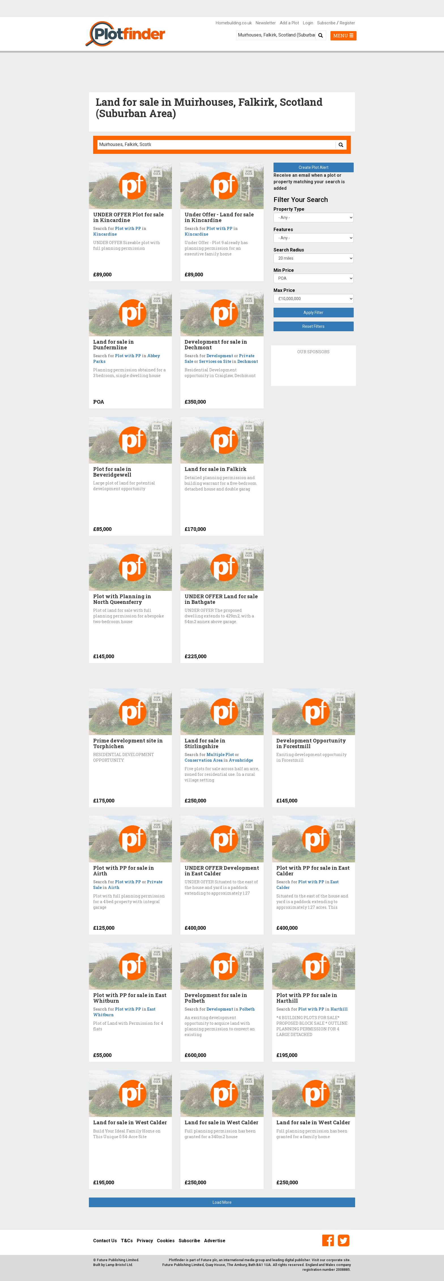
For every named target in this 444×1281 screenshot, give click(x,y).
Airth (113, 887)
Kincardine (105, 234)
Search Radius (289, 250)
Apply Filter (313, 312)
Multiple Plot (220, 754)
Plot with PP (128, 228)
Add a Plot (289, 22)
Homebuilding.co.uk (234, 22)
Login (308, 22)
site (346, 1260)
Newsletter (266, 22)
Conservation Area (204, 760)
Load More (222, 1202)
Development (219, 355)
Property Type (289, 209)
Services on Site (215, 361)
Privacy (145, 1240)
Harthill (339, 1009)
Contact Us (105, 1240)
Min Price (284, 270)
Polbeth (247, 1009)
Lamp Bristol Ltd (119, 1265)
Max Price (284, 290)
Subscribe (326, 22)
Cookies (166, 1240)
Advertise (214, 1240)
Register (347, 22)
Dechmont (247, 361)
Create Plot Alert (313, 167)
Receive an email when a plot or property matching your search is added (309, 182)
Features (283, 229)
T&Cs (127, 1240)
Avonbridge (241, 760)
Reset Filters (313, 326)
